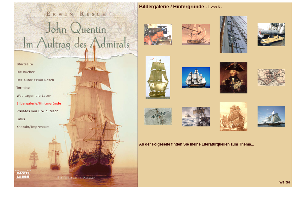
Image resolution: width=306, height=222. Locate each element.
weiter (284, 182)
